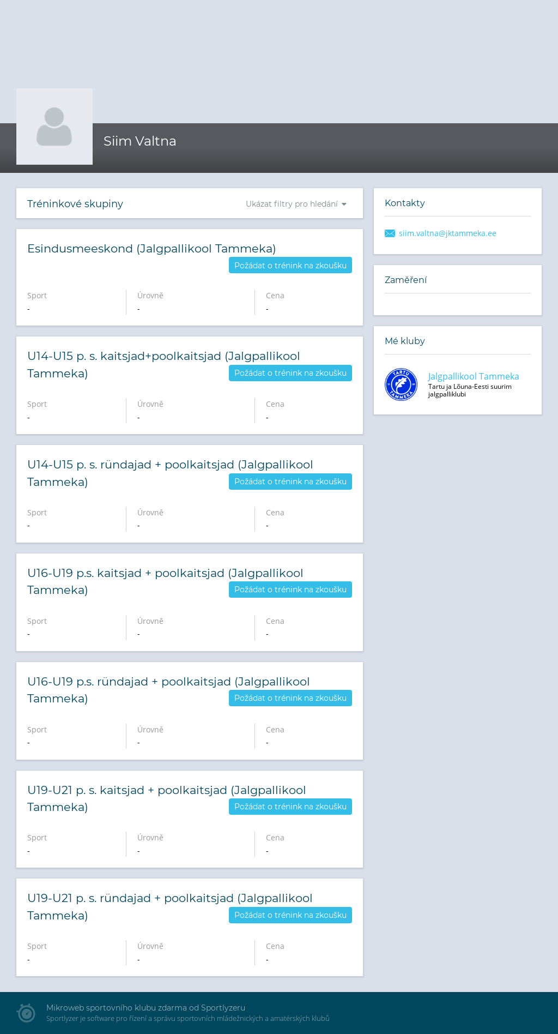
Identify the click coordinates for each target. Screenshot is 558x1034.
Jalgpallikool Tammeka (473, 376)
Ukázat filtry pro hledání (292, 204)
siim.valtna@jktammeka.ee (447, 233)
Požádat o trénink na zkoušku (290, 265)
